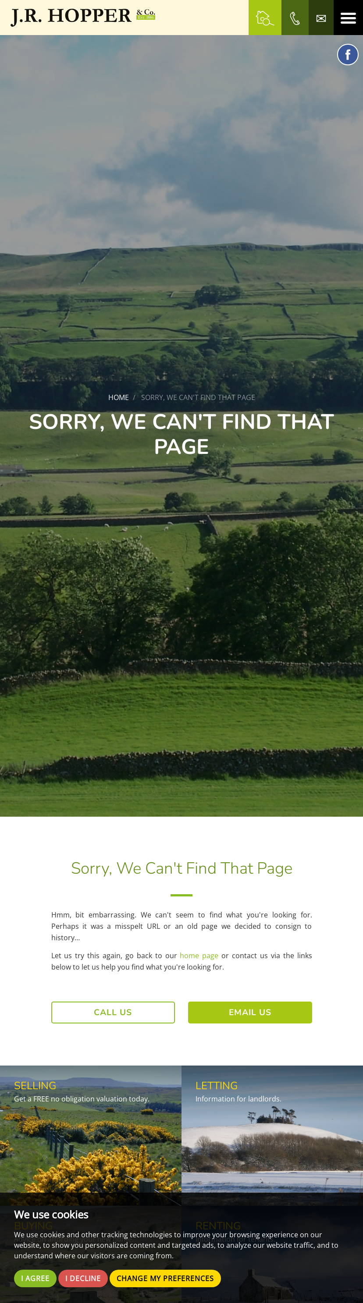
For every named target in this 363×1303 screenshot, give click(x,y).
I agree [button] (35, 1278)
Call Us (113, 1012)
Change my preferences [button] (165, 1278)
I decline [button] (83, 1278)
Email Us (250, 1012)
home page (199, 955)
